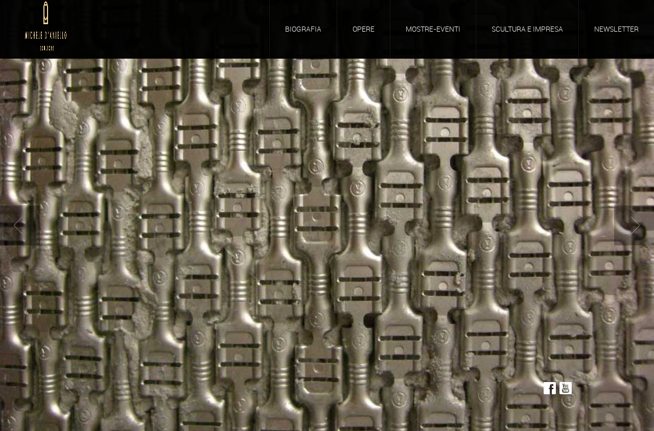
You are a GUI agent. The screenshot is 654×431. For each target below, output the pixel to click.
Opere (364, 29)
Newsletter (616, 29)
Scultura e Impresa (527, 29)
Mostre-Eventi (433, 29)
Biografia (303, 29)
